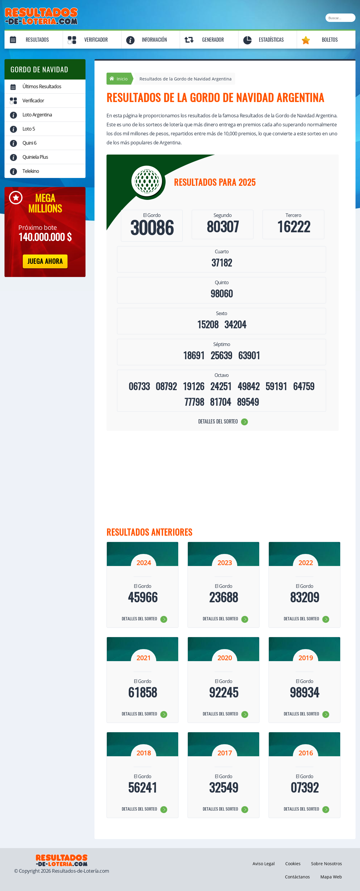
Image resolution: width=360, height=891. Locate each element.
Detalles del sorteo (218, 421)
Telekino (30, 171)
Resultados (37, 40)
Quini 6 (29, 143)
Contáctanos (297, 877)
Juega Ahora (45, 261)
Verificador (96, 40)
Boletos (330, 40)
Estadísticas (271, 40)
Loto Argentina (37, 114)
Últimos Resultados (41, 86)
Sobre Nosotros (326, 863)
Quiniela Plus (35, 157)
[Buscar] (341, 18)
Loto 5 (28, 128)
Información (154, 40)
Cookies (293, 863)
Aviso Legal (264, 863)
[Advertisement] (219, 479)
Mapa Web (331, 877)
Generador (213, 40)
